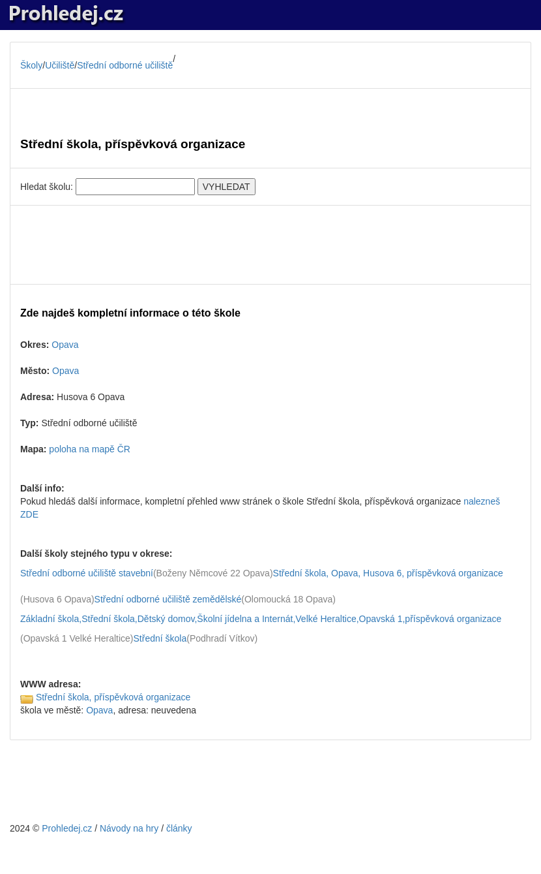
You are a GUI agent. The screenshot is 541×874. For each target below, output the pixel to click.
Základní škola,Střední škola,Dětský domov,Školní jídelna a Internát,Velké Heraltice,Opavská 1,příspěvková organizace (260, 619)
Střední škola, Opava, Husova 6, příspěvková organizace (388, 573)
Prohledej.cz (67, 828)
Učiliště (59, 65)
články (179, 828)
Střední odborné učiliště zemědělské (168, 599)
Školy (31, 65)
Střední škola (160, 638)
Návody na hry (129, 828)
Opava (64, 344)
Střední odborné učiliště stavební (86, 573)
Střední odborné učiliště (125, 65)
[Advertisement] (270, 244)
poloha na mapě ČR (89, 449)
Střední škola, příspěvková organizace (113, 697)
